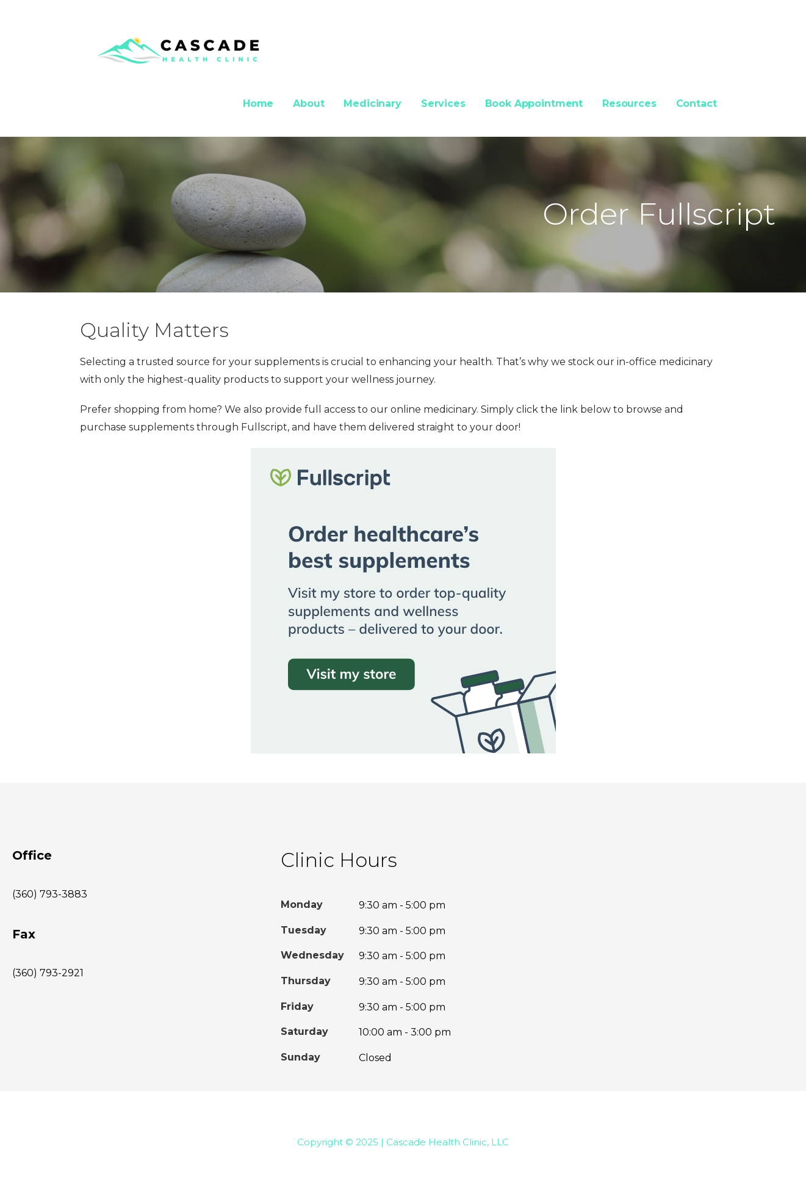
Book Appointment (534, 103)
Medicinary (372, 103)
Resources (629, 103)
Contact (696, 103)
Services (443, 103)
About (308, 103)
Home (258, 103)
